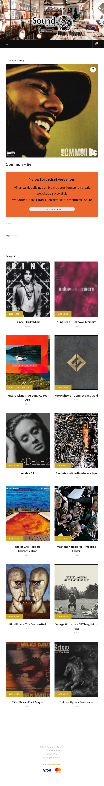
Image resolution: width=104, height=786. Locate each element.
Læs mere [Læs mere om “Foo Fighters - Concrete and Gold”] (63, 387)
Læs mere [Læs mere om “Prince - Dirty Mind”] (14, 314)
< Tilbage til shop (15, 60)
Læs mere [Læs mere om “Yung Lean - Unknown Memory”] (63, 314)
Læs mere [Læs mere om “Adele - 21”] (14, 465)
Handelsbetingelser (52, 764)
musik (28, 326)
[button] (93, 69)
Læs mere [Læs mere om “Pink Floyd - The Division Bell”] (14, 616)
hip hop (14, 235)
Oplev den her (52, 209)
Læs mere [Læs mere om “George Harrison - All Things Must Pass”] (63, 616)
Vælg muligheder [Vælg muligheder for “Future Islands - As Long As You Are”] (19, 387)
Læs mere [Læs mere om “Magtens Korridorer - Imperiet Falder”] (63, 539)
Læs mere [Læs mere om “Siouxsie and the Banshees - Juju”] (63, 465)
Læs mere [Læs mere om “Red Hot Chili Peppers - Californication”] (14, 539)
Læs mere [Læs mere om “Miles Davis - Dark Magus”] (14, 694)
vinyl (8, 223)
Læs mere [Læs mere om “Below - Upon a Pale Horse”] (63, 694)
